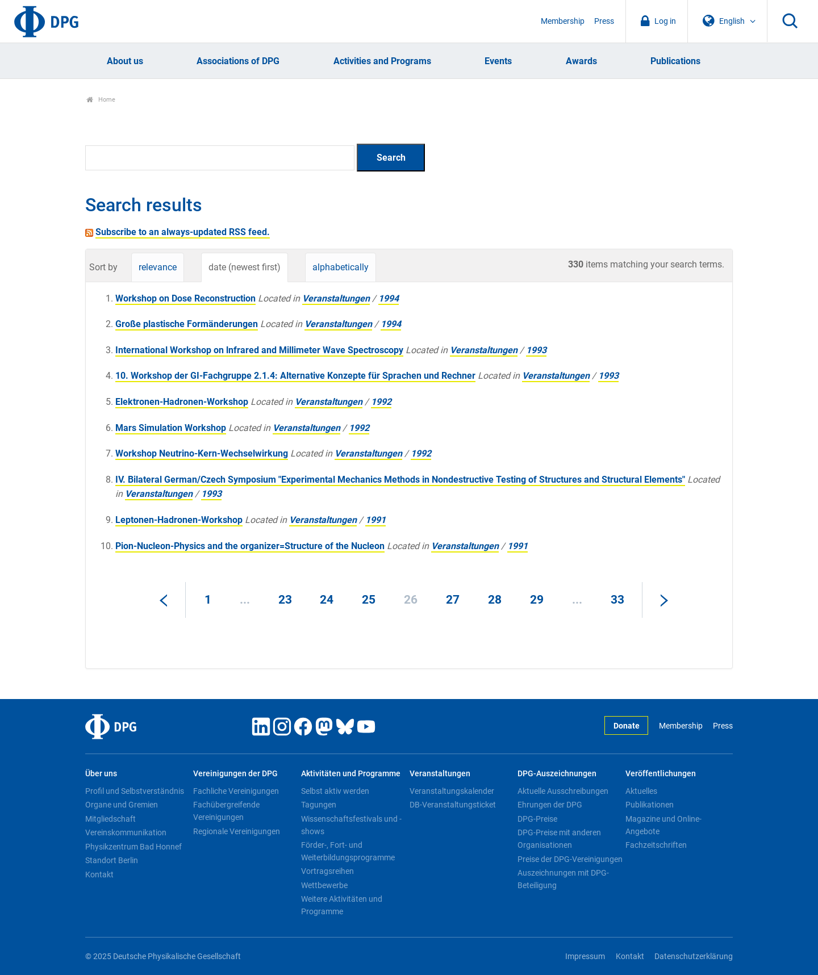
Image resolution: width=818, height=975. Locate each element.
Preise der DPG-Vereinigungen (570, 859)
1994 (388, 298)
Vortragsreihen (327, 871)
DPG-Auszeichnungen (556, 774)
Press (604, 21)
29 (537, 599)
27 (453, 599)
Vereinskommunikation (125, 832)
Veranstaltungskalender (452, 791)
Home (100, 99)
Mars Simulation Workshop (170, 427)
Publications (675, 61)
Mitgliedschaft (110, 818)
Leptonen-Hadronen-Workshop (179, 519)
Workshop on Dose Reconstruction (185, 298)
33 (617, 599)
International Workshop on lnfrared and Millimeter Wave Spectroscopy (259, 350)
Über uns (101, 774)
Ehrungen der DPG (549, 804)
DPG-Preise (537, 818)
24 (326, 599)
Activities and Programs (382, 61)
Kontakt (99, 874)
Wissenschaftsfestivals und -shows (351, 825)
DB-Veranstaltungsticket (453, 804)
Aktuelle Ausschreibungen (562, 791)
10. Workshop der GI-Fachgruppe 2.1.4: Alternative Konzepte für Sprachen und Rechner (295, 375)
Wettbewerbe (324, 885)
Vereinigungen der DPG (235, 774)
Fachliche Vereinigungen (236, 791)
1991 (375, 519)
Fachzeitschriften (656, 845)
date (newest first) (244, 267)
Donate (627, 726)
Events (498, 61)
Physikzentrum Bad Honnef (133, 846)
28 (495, 599)
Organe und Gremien (121, 804)
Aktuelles (641, 791)
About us (125, 61)
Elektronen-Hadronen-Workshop (181, 401)
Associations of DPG (238, 61)
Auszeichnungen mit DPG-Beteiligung (563, 879)
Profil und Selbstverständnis (134, 791)
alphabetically (340, 267)
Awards (581, 61)
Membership (563, 21)
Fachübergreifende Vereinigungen (226, 811)
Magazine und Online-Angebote (663, 825)
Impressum (585, 956)
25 (368, 599)
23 (285, 599)
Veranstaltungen (336, 298)
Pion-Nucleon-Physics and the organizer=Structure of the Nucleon (250, 546)
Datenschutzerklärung (693, 956)
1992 (381, 401)
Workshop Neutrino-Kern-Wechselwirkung (201, 453)
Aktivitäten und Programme (350, 774)
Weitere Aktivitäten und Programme (341, 905)
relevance (158, 267)
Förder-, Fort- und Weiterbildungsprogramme (348, 851)
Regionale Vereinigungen (236, 831)
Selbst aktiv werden (335, 791)
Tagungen (318, 804)
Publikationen (649, 804)
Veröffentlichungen (660, 774)
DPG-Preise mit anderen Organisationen (559, 839)
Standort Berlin (111, 860)
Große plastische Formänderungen (186, 324)
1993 (536, 350)
